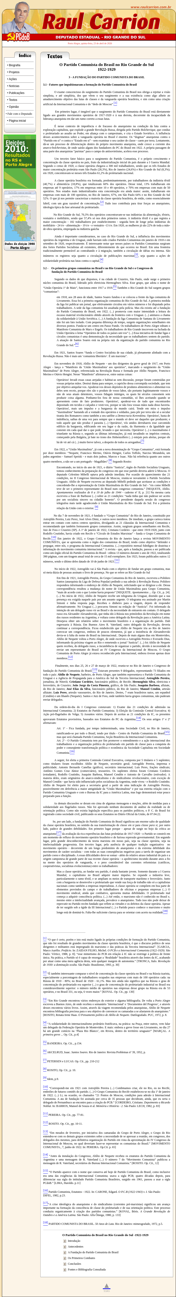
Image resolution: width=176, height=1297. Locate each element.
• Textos (12, 100)
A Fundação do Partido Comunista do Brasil (93, 1252)
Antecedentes (75, 1246)
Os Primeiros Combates (81, 1258)
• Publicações (15, 93)
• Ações (12, 79)
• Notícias (13, 86)
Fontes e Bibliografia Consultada (87, 1269)
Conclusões (74, 1263)
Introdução (74, 1241)
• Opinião (13, 107)
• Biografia (13, 65)
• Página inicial (16, 120)
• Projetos (13, 72)
